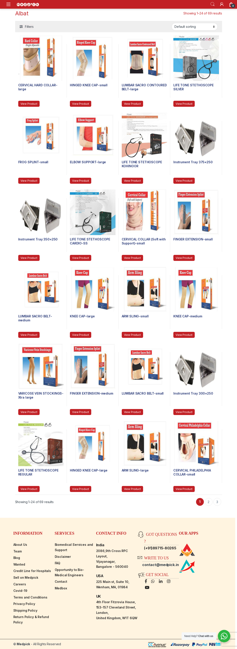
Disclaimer (63, 556)
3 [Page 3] (217, 502)
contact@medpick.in (160, 564)
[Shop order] (195, 26)
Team (17, 551)
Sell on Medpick (25, 577)
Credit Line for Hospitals (32, 571)
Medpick (23, 644)
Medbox (61, 588)
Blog (16, 558)
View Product (28, 103)
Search (212, 4)
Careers (19, 584)
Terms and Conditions (30, 597)
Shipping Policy (25, 610)
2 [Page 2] (208, 502)
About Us (20, 544)
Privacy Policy (24, 604)
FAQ (58, 563)
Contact (61, 581)
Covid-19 (20, 591)
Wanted (19, 564)
